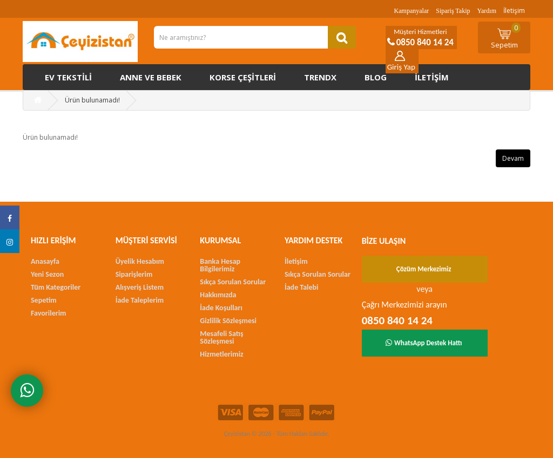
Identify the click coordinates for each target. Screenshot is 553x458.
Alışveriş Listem (140, 287)
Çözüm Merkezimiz (423, 269)
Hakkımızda (218, 294)
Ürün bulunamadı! (92, 100)
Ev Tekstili (68, 77)
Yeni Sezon (47, 274)
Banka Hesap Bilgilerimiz (220, 265)
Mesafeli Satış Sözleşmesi (221, 337)
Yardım (486, 11)
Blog (376, 77)
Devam (513, 158)
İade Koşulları (221, 307)
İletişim (514, 10)
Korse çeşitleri (243, 77)
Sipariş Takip (453, 11)
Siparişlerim (134, 274)
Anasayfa (45, 261)
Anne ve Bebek (150, 77)
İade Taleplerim (140, 300)
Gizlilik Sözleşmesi (228, 320)
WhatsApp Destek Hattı (424, 343)
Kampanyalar (411, 11)
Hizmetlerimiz (221, 354)
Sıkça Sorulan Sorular (233, 281)
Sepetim (506, 36)
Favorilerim (48, 313)
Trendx (320, 77)
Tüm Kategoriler (55, 287)
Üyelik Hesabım (140, 261)
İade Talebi (302, 287)
